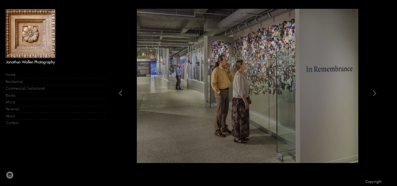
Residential (14, 81)
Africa (10, 102)
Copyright (373, 181)
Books (13, 95)
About (10, 116)
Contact (12, 122)
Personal (12, 109)
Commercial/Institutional (25, 88)
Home (10, 74)
